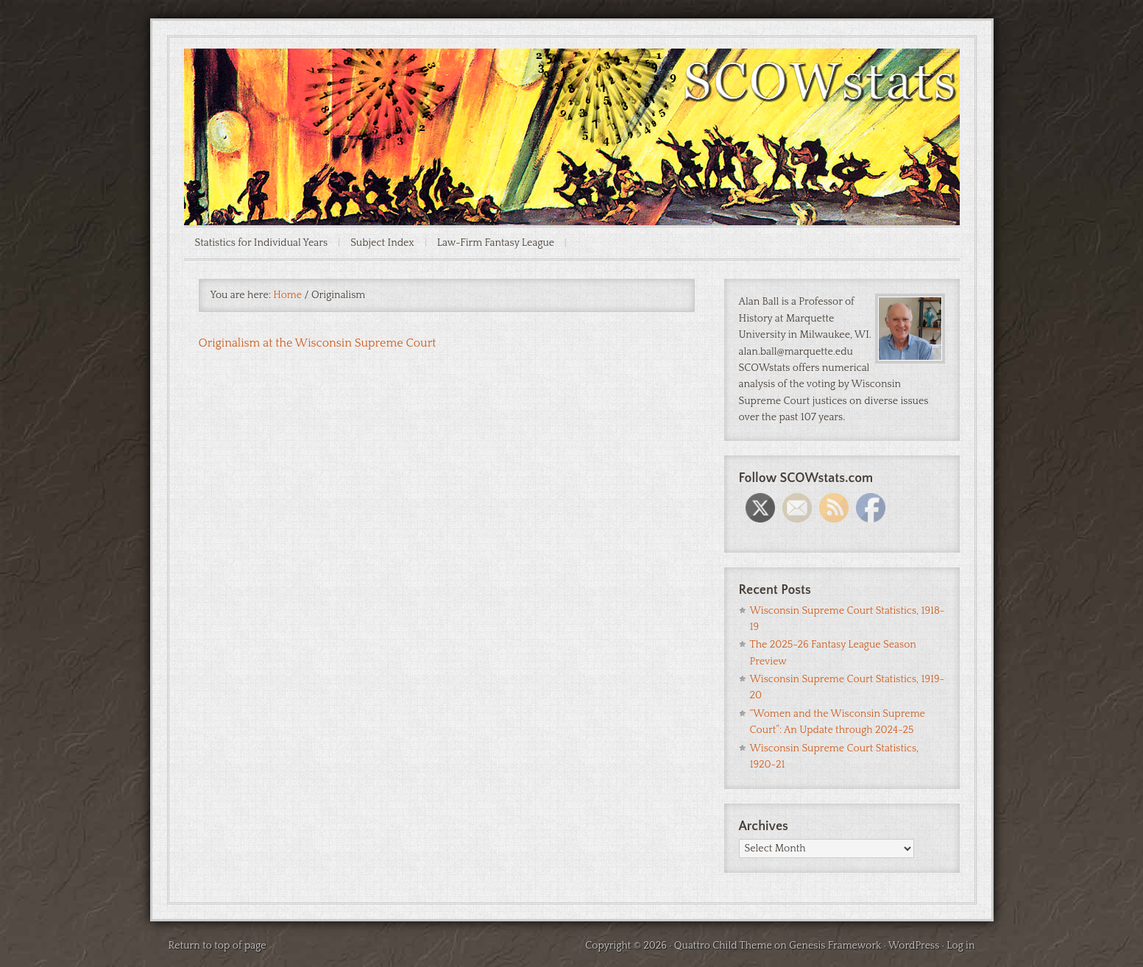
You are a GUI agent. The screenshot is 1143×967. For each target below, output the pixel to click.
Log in (960, 946)
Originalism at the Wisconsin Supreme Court (317, 343)
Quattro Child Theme (723, 946)
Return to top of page (217, 946)
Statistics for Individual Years (261, 243)
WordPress (914, 946)
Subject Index (382, 243)
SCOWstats (572, 93)
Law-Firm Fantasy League (496, 243)
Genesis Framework (835, 946)
